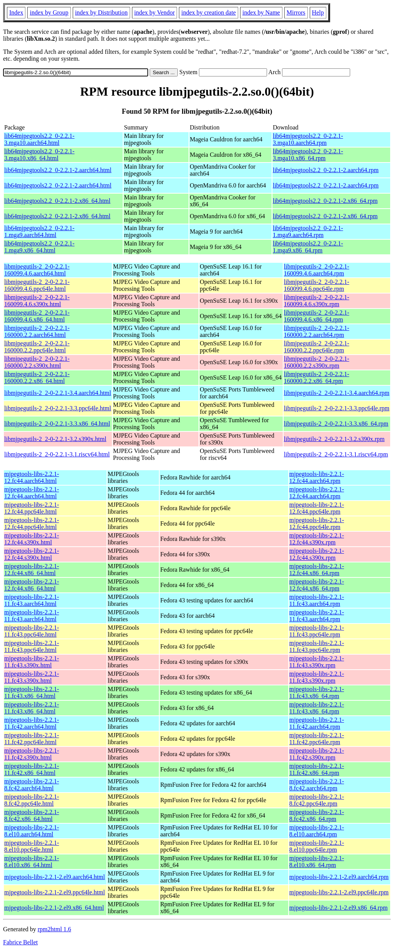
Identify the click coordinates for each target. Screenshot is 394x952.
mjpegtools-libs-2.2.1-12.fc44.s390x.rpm (316, 539)
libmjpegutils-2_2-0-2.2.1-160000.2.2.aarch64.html (37, 331)
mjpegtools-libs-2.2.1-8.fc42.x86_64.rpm (316, 815)
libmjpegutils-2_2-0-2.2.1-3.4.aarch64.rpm (336, 393)
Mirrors (296, 12)
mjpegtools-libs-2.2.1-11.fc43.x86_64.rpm (316, 692)
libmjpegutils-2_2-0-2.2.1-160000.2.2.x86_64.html (37, 377)
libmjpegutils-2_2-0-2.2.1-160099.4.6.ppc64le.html (37, 285)
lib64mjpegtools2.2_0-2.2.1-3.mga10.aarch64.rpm (308, 139)
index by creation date (208, 12)
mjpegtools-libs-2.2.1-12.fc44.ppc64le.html (31, 508)
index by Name (261, 12)
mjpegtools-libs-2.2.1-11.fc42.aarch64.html (31, 723)
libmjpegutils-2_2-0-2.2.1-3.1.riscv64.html (57, 454)
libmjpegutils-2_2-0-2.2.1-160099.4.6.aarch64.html (37, 270)
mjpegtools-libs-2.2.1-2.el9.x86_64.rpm (338, 907)
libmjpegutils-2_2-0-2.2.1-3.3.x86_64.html (57, 423)
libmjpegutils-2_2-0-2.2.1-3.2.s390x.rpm (334, 439)
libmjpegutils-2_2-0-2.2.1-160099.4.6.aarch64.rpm (316, 270)
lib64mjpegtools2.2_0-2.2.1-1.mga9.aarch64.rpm (308, 231)
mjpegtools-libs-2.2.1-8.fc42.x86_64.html (31, 815)
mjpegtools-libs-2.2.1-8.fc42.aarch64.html (31, 784)
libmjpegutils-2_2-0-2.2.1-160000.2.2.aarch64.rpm (316, 331)
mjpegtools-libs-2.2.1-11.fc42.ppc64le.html (31, 738)
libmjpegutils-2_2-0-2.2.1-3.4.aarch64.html (57, 393)
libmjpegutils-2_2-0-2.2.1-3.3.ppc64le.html (57, 408)
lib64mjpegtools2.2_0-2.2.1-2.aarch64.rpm (326, 170)
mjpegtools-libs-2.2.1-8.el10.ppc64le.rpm (316, 846)
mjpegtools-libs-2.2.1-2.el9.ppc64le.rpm (339, 892)
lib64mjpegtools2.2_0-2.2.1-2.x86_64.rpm (325, 200)
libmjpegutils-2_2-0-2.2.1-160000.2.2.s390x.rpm (316, 362)
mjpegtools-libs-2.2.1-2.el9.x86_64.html (54, 907)
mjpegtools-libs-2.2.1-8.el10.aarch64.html (31, 831)
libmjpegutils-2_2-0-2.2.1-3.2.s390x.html (55, 439)
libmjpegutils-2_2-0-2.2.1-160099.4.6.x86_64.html (37, 316)
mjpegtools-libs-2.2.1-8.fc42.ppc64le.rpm (316, 800)
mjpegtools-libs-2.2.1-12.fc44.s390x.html (31, 539)
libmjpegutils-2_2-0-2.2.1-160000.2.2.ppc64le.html (37, 346)
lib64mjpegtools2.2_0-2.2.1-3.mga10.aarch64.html (39, 139)
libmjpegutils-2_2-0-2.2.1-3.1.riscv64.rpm (336, 454)
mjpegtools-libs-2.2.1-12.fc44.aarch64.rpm (316, 477)
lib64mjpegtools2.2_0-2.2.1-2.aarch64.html (58, 170)
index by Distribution (101, 12)
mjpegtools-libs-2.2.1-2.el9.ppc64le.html (54, 892)
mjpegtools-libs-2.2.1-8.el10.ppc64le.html (31, 846)
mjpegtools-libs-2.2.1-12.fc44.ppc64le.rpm (316, 508)
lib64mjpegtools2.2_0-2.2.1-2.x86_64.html (57, 200)
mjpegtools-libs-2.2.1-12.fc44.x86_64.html (31, 569)
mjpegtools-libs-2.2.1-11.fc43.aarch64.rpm (316, 600)
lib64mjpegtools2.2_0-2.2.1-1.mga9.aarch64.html (39, 231)
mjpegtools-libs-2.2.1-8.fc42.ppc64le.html (31, 800)
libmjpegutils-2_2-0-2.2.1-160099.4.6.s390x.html (37, 300)
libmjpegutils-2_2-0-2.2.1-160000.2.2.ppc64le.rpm (316, 346)
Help (318, 12)
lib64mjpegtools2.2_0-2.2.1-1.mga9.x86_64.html (39, 247)
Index (16, 12)
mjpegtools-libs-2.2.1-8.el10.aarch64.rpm (316, 831)
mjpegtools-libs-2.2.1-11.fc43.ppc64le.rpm (316, 631)
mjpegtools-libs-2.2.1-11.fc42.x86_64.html (31, 769)
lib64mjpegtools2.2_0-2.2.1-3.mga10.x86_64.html (39, 154)
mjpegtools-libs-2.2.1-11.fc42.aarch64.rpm (316, 723)
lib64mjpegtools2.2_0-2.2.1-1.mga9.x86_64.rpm (308, 247)
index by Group (49, 12)
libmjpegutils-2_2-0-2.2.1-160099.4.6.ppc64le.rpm (316, 285)
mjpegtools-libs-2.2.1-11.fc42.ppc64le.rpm (316, 738)
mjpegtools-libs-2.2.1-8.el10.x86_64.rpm (316, 861)
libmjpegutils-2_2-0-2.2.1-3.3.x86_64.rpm (336, 423)
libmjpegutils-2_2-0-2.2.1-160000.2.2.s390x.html (37, 362)
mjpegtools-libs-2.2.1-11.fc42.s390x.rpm (316, 754)
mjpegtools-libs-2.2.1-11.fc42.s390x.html (31, 754)
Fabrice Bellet (20, 942)
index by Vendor (154, 12)
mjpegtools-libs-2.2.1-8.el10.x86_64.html (31, 861)
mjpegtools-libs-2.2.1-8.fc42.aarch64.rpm (316, 784)
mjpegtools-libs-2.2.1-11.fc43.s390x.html (31, 661)
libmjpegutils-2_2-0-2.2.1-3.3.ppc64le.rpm (336, 408)
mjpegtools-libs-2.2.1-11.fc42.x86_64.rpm (316, 769)
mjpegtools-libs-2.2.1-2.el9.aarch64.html (54, 877)
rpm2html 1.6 (54, 929)
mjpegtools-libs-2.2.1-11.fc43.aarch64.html (31, 600)
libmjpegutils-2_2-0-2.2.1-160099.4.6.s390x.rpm (316, 300)
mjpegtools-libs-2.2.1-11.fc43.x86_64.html (31, 692)
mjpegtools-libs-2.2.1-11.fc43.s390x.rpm (316, 661)
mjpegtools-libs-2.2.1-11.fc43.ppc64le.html (31, 631)
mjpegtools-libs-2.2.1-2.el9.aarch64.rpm (339, 877)
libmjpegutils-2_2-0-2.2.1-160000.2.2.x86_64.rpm (316, 377)
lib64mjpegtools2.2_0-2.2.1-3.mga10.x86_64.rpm (308, 154)
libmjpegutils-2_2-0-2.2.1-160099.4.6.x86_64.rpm (316, 316)
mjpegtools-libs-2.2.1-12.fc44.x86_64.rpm (316, 569)
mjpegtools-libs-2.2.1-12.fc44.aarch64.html (31, 477)
